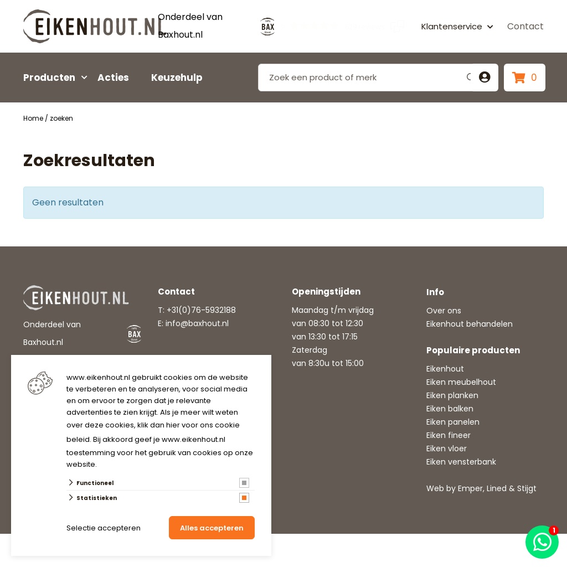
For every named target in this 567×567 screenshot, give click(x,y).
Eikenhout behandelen (469, 323)
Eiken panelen (453, 421)
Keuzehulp (177, 77)
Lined (497, 488)
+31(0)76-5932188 (201, 310)
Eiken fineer (448, 435)
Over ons (443, 310)
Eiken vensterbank (461, 461)
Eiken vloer (446, 448)
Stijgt (527, 488)
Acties (113, 77)
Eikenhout (445, 368)
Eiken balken (449, 408)
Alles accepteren (212, 528)
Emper (470, 488)
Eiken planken (452, 395)
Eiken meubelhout (461, 382)
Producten (49, 77)
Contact (525, 26)
